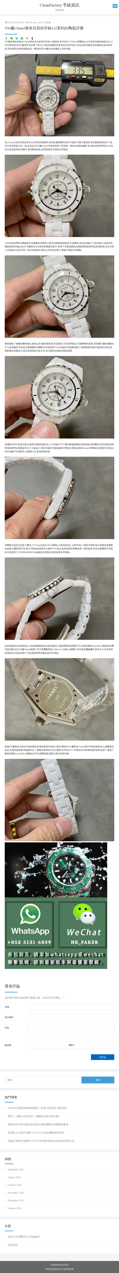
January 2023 (14, 1208)
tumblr (32, 38)
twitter (16, 38)
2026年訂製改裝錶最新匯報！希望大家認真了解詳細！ (38, 1108)
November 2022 (16, 1192)
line (11, 38)
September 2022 (16, 1169)
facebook (6, 38)
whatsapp (21, 38)
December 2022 (16, 1200)
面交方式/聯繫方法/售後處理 (24, 1236)
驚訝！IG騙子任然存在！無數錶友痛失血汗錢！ (34, 1116)
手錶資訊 (13, 1245)
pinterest (27, 38)
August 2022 (14, 1177)
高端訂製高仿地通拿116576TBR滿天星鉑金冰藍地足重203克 (41, 1141)
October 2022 (15, 1185)
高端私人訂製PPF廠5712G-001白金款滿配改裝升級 (36, 1132)
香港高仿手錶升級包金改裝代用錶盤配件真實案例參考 (38, 1124)
